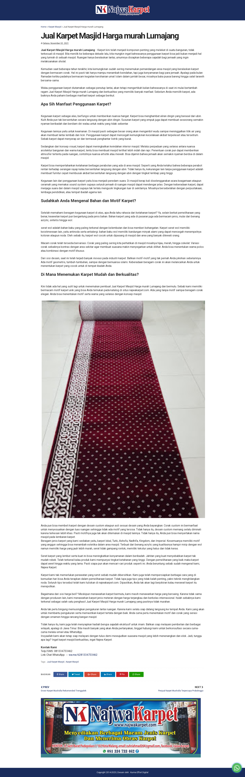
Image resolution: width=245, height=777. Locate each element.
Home (43, 27)
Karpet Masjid (54, 27)
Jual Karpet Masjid (56, 662)
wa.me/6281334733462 (83, 654)
